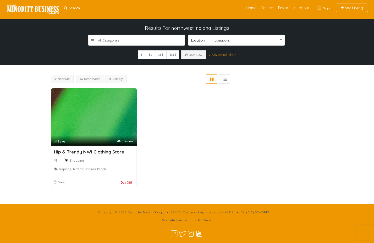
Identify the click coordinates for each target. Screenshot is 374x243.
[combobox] (236, 40)
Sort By (116, 79)
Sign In (328, 8)
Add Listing (352, 7)
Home (251, 7)
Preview (125, 141)
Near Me (62, 79)
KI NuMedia (203, 220)
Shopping (77, 160)
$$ (150, 55)
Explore (284, 7)
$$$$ (173, 55)
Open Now (193, 55)
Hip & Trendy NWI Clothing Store (89, 152)
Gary (61, 182)
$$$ (160, 55)
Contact (267, 7)
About (304, 7)
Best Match (90, 79)
